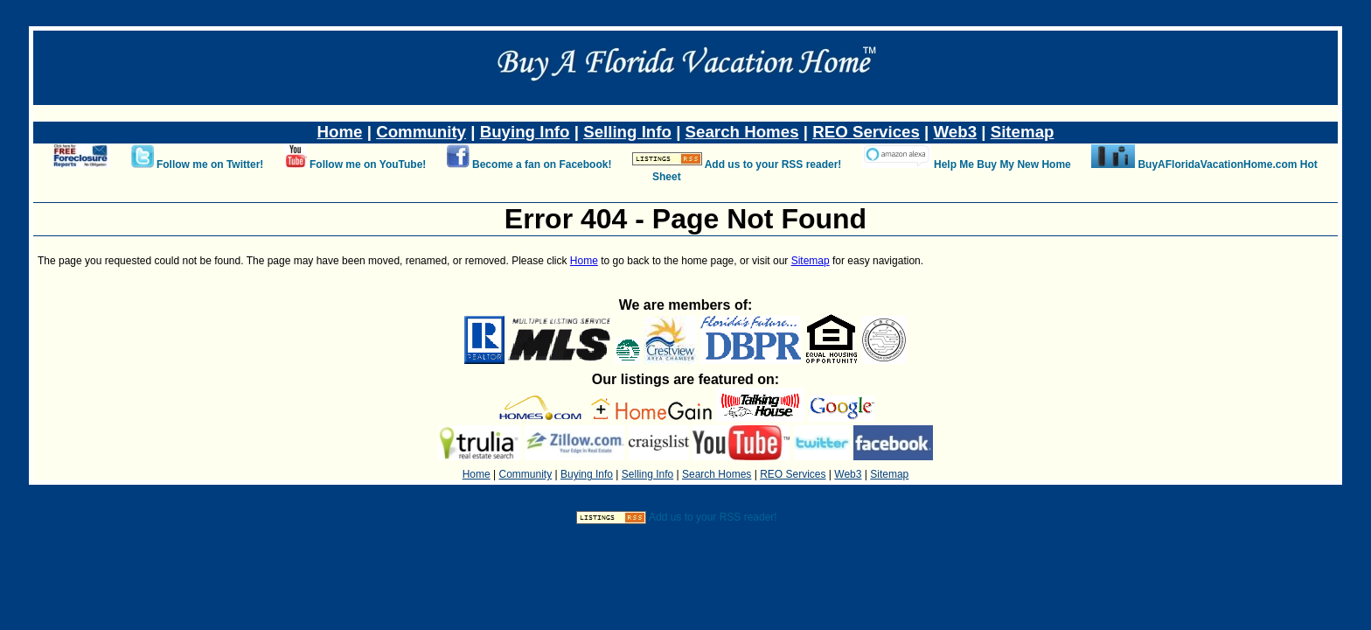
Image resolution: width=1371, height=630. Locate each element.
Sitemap (1022, 131)
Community (421, 131)
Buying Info (525, 131)
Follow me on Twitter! (210, 164)
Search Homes (742, 131)
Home (340, 131)
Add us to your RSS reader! (773, 164)
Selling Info (627, 131)
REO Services (866, 131)
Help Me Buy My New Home (1002, 164)
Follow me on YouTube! (368, 164)
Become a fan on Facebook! (541, 164)
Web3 (956, 131)
